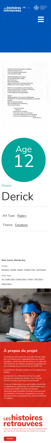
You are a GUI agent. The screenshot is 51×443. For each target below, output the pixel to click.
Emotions (21, 225)
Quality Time (29, 269)
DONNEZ (10, 439)
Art (2, 279)
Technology (41, 269)
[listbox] (26, 7)
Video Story (6, 284)
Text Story (38, 279)
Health (13, 269)
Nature (20, 269)
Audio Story (10, 279)
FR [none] (24, 7)
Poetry (21, 216)
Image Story (21, 279)
